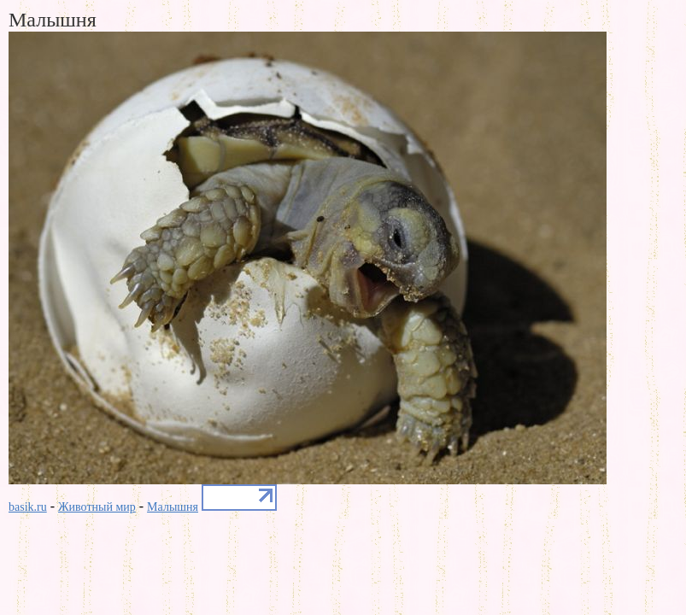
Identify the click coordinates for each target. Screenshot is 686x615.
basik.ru (28, 507)
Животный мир (97, 507)
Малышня (172, 507)
